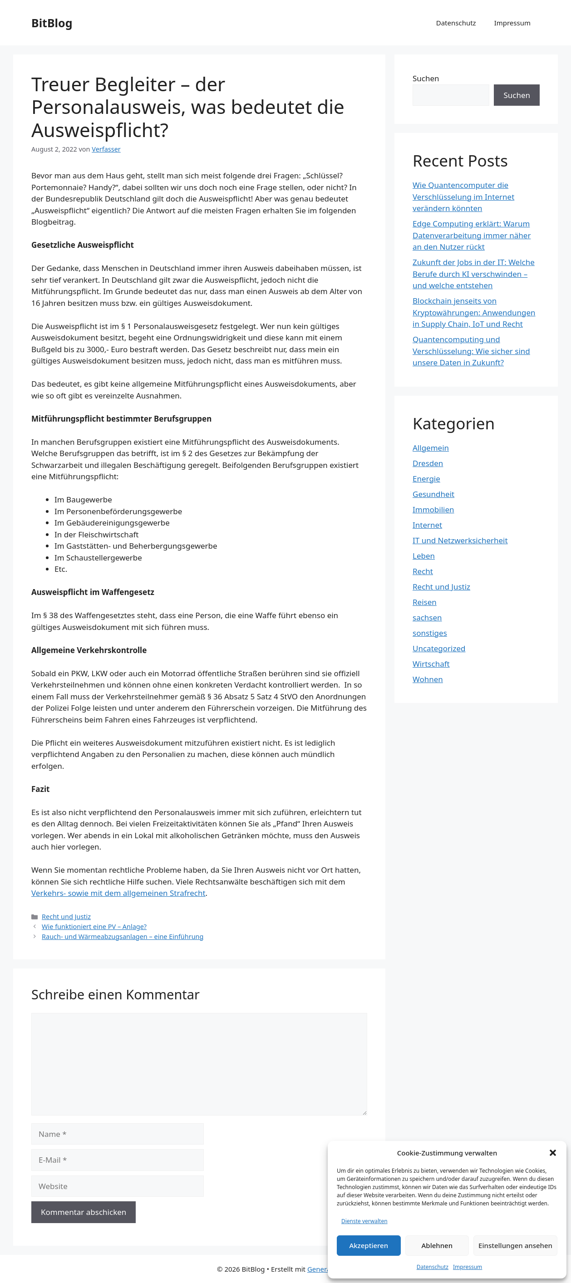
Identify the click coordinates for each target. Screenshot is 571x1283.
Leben (424, 556)
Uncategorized (439, 648)
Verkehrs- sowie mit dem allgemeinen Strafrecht (118, 893)
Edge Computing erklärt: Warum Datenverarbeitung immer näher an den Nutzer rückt (472, 235)
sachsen (427, 617)
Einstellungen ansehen (515, 1245)
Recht (423, 571)
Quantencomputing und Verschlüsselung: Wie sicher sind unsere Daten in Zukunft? (471, 351)
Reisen (425, 602)
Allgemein (431, 447)
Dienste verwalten (364, 1221)
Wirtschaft (431, 664)
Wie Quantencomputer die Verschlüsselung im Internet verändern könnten (463, 196)
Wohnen (428, 679)
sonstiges (430, 633)
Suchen (426, 78)
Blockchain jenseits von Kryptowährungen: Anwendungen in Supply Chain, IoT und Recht (474, 312)
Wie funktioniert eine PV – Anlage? (94, 926)
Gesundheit (433, 494)
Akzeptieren (368, 1245)
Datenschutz (432, 1267)
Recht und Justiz (66, 916)
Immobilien (433, 509)
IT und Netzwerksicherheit (460, 540)
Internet (427, 525)
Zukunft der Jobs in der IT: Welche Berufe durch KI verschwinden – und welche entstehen (474, 273)
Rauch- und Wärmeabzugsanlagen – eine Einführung (122, 936)
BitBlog (51, 22)
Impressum (467, 1267)
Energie (426, 478)
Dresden (428, 463)
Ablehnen (437, 1245)
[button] (552, 1152)
